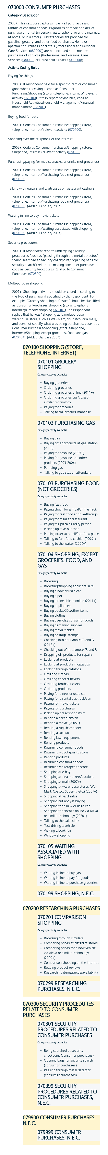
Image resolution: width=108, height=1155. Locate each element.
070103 (18, 179)
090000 (75, 60)
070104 (18, 337)
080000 (35, 51)
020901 (39, 107)
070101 (59, 310)
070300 (34, 274)
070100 (30, 98)
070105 (18, 233)
